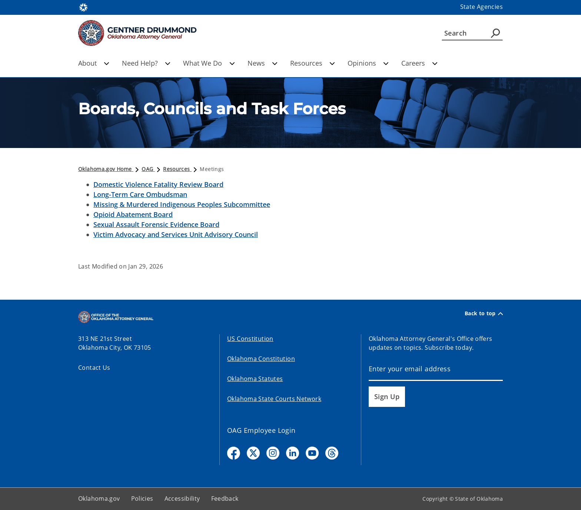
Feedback (225, 498)
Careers (419, 63)
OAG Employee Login (261, 430)
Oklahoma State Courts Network (274, 399)
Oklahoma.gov (99, 498)
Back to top (484, 313)
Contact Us (94, 367)
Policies (142, 498)
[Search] (472, 33)
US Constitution (250, 339)
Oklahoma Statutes (255, 379)
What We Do (209, 63)
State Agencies (481, 7)
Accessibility (182, 498)
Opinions (368, 63)
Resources (312, 63)
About (93, 63)
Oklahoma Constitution (261, 359)
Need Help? (146, 63)
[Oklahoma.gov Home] (83, 6)
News (263, 63)
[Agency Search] (495, 33)
